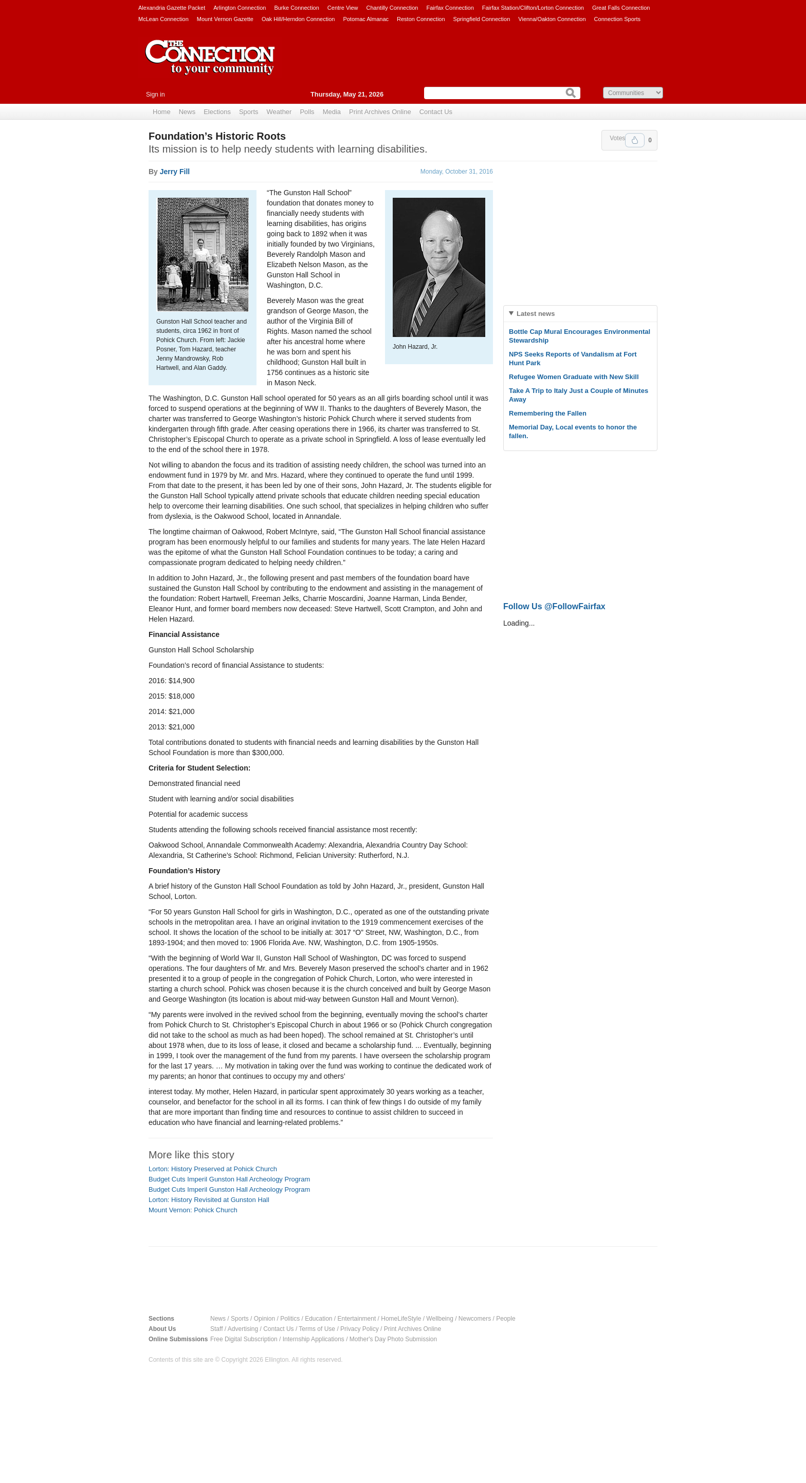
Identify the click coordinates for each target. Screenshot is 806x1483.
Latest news (536, 313)
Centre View (342, 8)
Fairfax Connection (449, 8)
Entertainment (357, 1318)
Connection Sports (617, 19)
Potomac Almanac (366, 19)
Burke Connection (296, 8)
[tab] (580, 314)
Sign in (155, 94)
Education (318, 1318)
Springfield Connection (481, 19)
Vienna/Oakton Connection (551, 19)
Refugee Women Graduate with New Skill (574, 377)
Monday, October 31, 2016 (456, 171)
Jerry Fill (175, 171)
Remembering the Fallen (548, 413)
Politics (290, 1318)
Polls (307, 112)
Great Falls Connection (621, 8)
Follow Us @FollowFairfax (554, 606)
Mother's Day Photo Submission (393, 1339)
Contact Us (435, 112)
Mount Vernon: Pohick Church (193, 1210)
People (505, 1318)
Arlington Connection (239, 8)
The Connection (210, 65)
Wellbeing (439, 1318)
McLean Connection (163, 19)
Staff (216, 1328)
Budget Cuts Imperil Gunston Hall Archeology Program (229, 1179)
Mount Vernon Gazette (225, 19)
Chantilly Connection (392, 8)
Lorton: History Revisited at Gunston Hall (209, 1200)
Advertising (243, 1328)
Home (162, 112)
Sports (249, 112)
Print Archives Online (380, 112)
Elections (217, 112)
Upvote (635, 140)
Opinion (264, 1318)
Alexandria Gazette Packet (171, 8)
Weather (279, 112)
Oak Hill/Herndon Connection (298, 19)
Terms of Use (317, 1328)
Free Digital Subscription (244, 1339)
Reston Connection (421, 19)
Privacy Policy (359, 1328)
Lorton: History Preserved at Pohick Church (213, 1169)
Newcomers (475, 1318)
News (187, 112)
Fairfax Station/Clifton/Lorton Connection (533, 8)
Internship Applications (313, 1339)
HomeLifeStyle (401, 1318)
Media (332, 112)
